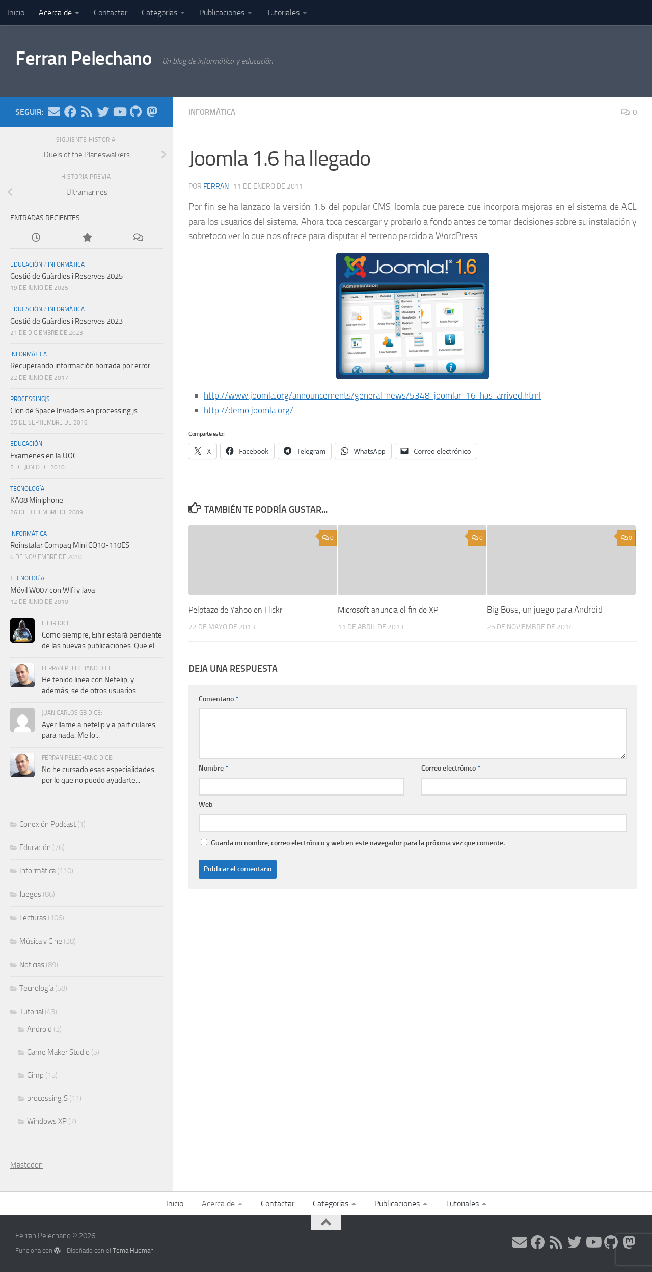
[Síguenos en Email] (54, 111)
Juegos (30, 894)
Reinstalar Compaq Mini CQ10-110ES (69, 545)
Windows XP (47, 1121)
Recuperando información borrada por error (80, 365)
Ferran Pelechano (92, 60)
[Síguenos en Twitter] (103, 111)
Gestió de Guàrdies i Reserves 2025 (66, 276)
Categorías (159, 12)
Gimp (35, 1075)
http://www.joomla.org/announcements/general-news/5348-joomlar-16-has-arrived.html (379, 395)
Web (206, 804)
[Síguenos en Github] (135, 111)
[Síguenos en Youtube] (119, 111)
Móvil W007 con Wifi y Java (52, 590)
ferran (216, 185)
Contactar (110, 12)
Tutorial (31, 1011)
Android (39, 1029)
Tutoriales (283, 12)
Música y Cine (40, 941)
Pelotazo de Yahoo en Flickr (238, 609)
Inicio (15, 12)
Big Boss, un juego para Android (545, 609)
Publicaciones (221, 12)
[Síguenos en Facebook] (70, 111)
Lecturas (32, 917)
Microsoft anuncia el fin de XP (392, 609)
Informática (213, 112)
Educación (26, 264)
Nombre (213, 767)
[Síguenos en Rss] (86, 111)
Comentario (218, 698)
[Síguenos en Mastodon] (152, 111)
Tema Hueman (133, 1250)
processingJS (30, 399)
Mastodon (26, 1165)
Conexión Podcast (47, 824)
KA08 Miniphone (36, 500)
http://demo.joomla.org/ (249, 409)
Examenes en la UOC (43, 455)
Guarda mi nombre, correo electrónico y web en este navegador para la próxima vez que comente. (358, 842)
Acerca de (55, 12)
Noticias (31, 964)
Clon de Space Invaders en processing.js (74, 410)
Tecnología (27, 488)
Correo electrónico (450, 767)
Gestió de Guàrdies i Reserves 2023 (66, 321)
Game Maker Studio (58, 1052)
